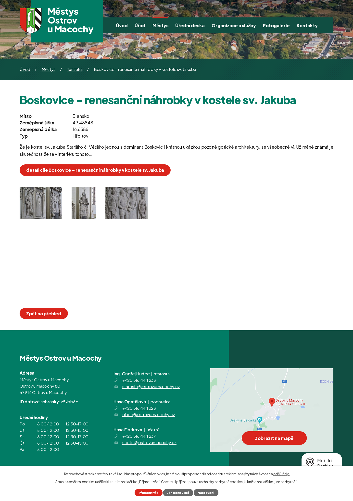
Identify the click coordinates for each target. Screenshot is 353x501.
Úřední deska (190, 25)
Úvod (122, 25)
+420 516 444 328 (139, 408)
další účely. (281, 474)
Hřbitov (80, 136)
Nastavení (206, 493)
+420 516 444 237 (139, 436)
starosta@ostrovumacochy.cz (151, 386)
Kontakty (307, 25)
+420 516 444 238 (139, 380)
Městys (160, 25)
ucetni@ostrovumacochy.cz (149, 442)
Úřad (140, 25)
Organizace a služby (234, 25)
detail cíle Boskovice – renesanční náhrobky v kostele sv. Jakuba (95, 170)
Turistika (75, 69)
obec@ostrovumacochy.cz (148, 414)
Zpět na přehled (43, 313)
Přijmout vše (149, 493)
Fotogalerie (276, 25)
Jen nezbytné (178, 493)
